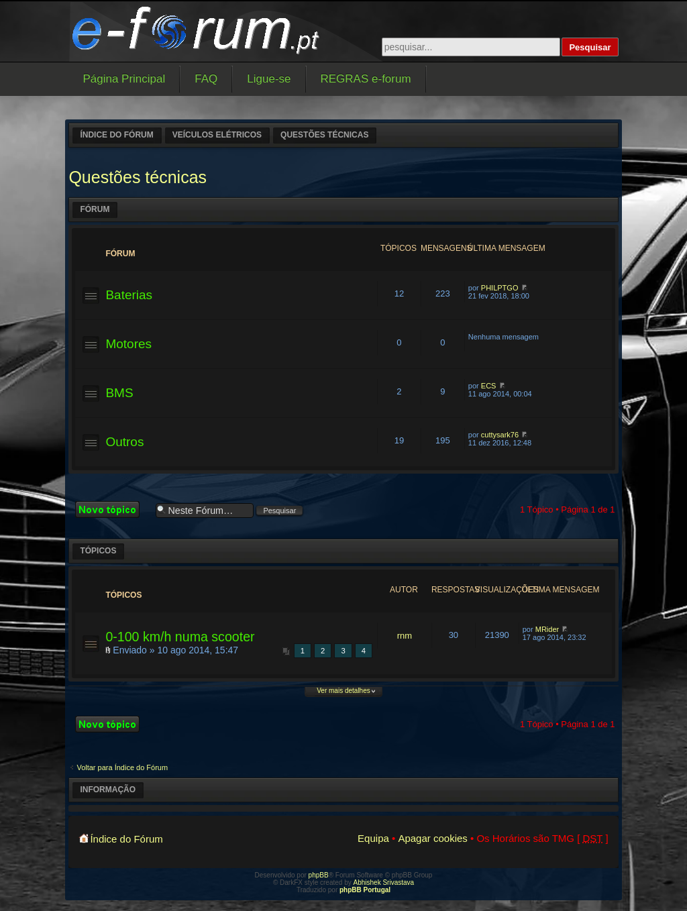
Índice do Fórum (116, 135)
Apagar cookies (432, 838)
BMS (119, 393)
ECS (488, 386)
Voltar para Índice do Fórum (122, 767)
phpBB (319, 875)
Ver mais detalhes (343, 690)
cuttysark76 (500, 435)
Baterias (128, 295)
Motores (128, 344)
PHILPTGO (500, 288)
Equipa (373, 838)
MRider (547, 629)
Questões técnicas (324, 135)
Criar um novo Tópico (112, 509)
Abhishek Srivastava (384, 882)
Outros (124, 442)
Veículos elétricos (217, 135)
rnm (404, 636)
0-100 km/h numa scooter (179, 636)
